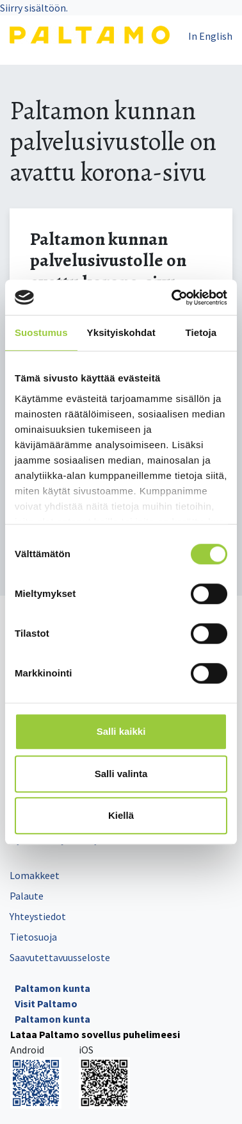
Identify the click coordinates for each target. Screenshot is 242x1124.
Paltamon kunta (52, 988)
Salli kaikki (121, 731)
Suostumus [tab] (41, 332)
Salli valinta (121, 773)
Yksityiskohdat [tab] (121, 332)
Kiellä (121, 815)
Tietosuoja (33, 936)
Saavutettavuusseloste (60, 957)
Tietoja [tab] (201, 332)
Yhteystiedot (38, 916)
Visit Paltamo (46, 1003)
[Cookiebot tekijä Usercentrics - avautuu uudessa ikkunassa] (172, 297)
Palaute (27, 895)
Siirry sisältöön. (34, 7)
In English (210, 35)
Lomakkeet (35, 875)
